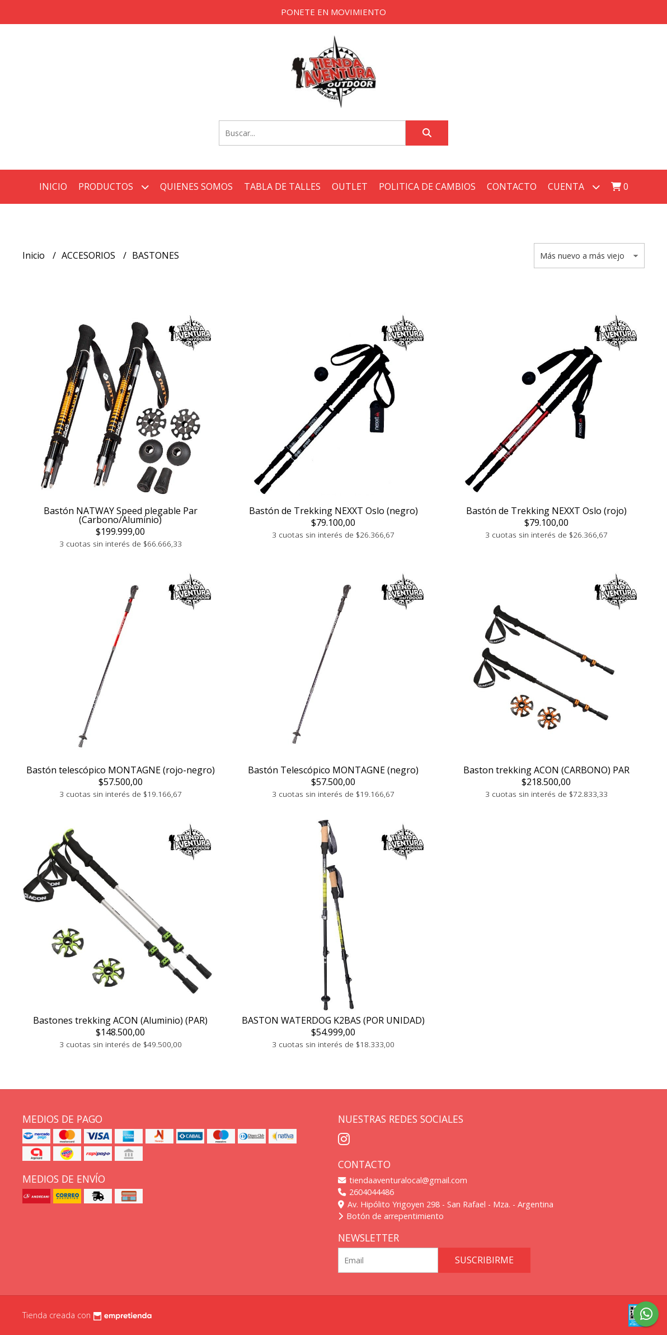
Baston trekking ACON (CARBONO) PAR (546, 770)
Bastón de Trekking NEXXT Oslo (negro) (333, 511)
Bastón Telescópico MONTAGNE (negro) (333, 770)
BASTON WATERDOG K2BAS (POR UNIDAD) (333, 1020)
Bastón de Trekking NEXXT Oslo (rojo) (546, 511)
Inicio (53, 186)
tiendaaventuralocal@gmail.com (402, 1180)
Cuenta (574, 187)
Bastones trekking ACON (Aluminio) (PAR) (120, 1020)
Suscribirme (484, 1260)
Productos (113, 187)
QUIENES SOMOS (196, 186)
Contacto (512, 186)
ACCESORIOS (90, 255)
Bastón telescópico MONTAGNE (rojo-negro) (120, 770)
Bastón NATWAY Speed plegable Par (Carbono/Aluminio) (121, 515)
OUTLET (350, 186)
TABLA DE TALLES (282, 186)
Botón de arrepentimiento (391, 1216)
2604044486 (366, 1192)
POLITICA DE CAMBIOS (427, 186)
